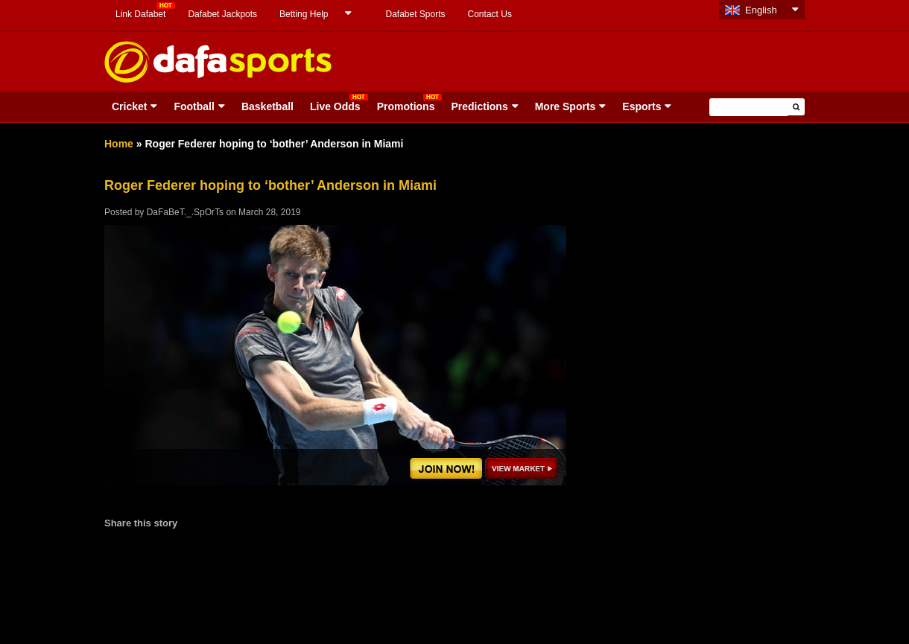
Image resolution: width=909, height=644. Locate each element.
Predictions (479, 106)
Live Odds (335, 106)
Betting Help (303, 14)
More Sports (565, 106)
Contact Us (490, 14)
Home (118, 144)
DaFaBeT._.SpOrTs (185, 212)
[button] (796, 106)
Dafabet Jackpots (222, 14)
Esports (641, 106)
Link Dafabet (140, 14)
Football (194, 106)
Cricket (129, 106)
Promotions (406, 106)
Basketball (267, 106)
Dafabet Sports (415, 14)
